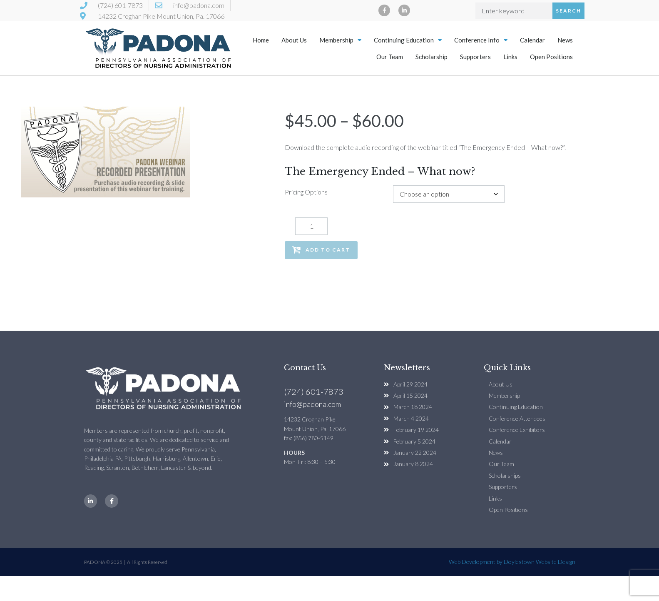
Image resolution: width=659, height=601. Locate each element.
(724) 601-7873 (313, 392)
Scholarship (431, 56)
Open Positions (551, 56)
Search (568, 10)
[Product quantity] (311, 226)
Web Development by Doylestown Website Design (512, 561)
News (565, 40)
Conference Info (480, 40)
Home (261, 40)
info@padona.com (312, 404)
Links (510, 56)
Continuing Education (408, 40)
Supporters (475, 56)
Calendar (532, 40)
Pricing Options (306, 192)
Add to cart (328, 250)
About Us (294, 40)
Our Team (389, 56)
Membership (340, 40)
